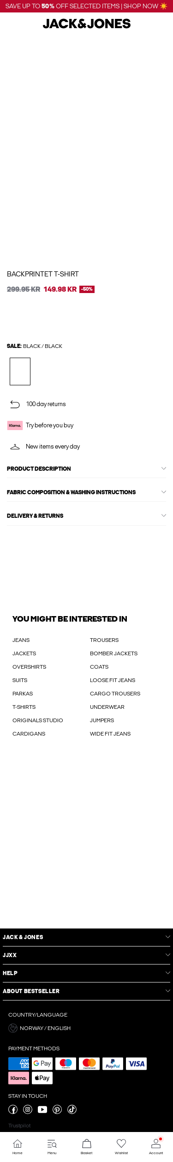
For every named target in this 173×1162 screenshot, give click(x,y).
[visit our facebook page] (13, 1112)
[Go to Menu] (52, 1147)
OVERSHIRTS (29, 667)
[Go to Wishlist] (121, 1147)
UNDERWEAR (107, 707)
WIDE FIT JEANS (110, 734)
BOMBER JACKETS (113, 653)
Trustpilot (19, 1125)
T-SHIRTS (24, 707)
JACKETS (24, 653)
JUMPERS (102, 720)
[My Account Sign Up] (86, 842)
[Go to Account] (155, 1147)
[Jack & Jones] (87, 27)
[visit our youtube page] (42, 1112)
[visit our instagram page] (27, 1112)
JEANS (21, 640)
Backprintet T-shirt (43, 274)
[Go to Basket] (86, 1147)
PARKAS (22, 693)
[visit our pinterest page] (57, 1112)
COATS (99, 667)
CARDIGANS (28, 734)
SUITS (19, 680)
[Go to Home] (17, 1147)
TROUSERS (104, 640)
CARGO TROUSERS (115, 693)
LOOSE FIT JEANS (112, 680)
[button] (86, 1028)
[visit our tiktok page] (72, 1112)
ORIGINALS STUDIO (37, 720)
